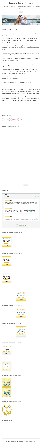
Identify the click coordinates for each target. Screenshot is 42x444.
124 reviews (36, 196)
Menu (21, 11)
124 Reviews (22, 222)
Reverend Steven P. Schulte (21, 3)
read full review (33, 203)
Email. (23, 441)
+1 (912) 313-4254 (32, 441)
